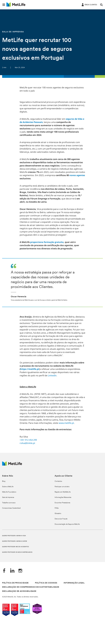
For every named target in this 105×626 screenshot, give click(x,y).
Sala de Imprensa (8, 497)
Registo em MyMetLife (63, 492)
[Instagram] (20, 570)
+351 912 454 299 (28, 439)
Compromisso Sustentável (11, 508)
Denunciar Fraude (61, 519)
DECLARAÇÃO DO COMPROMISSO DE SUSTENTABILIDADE (30, 587)
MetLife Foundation (9, 492)
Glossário (58, 513)
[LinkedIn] (12, 570)
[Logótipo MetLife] (12, 465)
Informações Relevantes (63, 497)
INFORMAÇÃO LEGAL (74, 583)
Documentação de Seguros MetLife (67, 524)
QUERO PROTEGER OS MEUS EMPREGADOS (17, 552)
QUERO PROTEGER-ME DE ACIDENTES (15, 546)
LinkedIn (52, 375)
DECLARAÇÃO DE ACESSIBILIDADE (19, 591)
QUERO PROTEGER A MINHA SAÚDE (14, 541)
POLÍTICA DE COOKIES (46, 583)
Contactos (58, 481)
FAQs (57, 508)
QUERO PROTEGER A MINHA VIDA (14, 535)
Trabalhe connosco (8, 503)
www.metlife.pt (66, 422)
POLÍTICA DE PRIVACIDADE (15, 583)
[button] (3, 4)
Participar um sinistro (62, 487)
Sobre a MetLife (7, 487)
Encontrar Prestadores (62, 503)
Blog (3, 481)
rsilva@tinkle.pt (27, 443)
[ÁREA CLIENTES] (89, 4)
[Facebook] (4, 570)
